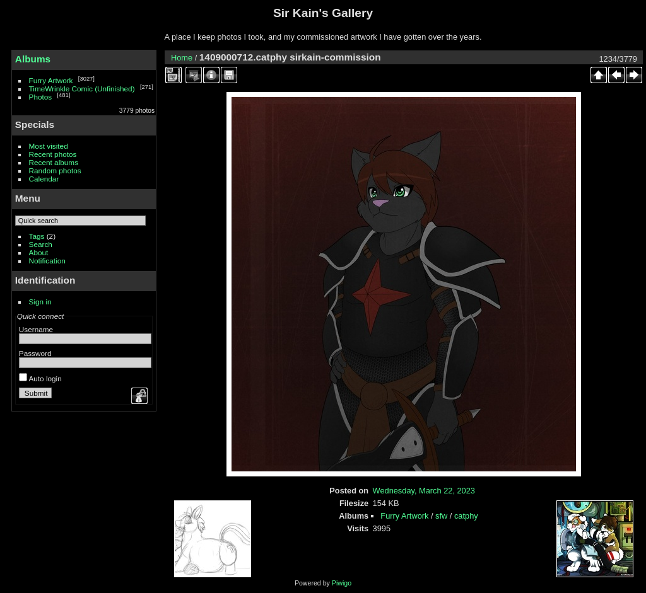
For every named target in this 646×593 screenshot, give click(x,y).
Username (36, 329)
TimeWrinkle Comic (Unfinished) (82, 88)
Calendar (44, 179)
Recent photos (53, 154)
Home (181, 57)
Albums (32, 59)
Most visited (48, 146)
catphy (466, 516)
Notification (47, 260)
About (39, 252)
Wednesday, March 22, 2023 (424, 490)
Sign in (40, 301)
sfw (441, 516)
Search (40, 244)
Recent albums (53, 162)
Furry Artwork (51, 80)
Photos (40, 97)
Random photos (55, 170)
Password (35, 353)
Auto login (40, 378)
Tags (37, 236)
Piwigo (341, 583)
